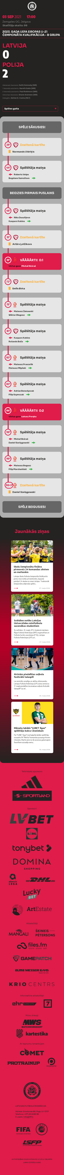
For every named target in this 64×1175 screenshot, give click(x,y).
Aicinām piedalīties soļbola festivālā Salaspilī (29, 675)
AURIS (38, 1162)
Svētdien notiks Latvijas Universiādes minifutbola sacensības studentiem (28, 623)
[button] (30, 109)
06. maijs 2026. (32, 695)
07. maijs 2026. (32, 588)
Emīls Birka (18, 288)
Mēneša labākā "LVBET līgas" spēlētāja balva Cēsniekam (30, 729)
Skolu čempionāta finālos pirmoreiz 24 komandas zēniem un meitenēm (31, 569)
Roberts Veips (21, 174)
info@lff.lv (28, 1117)
